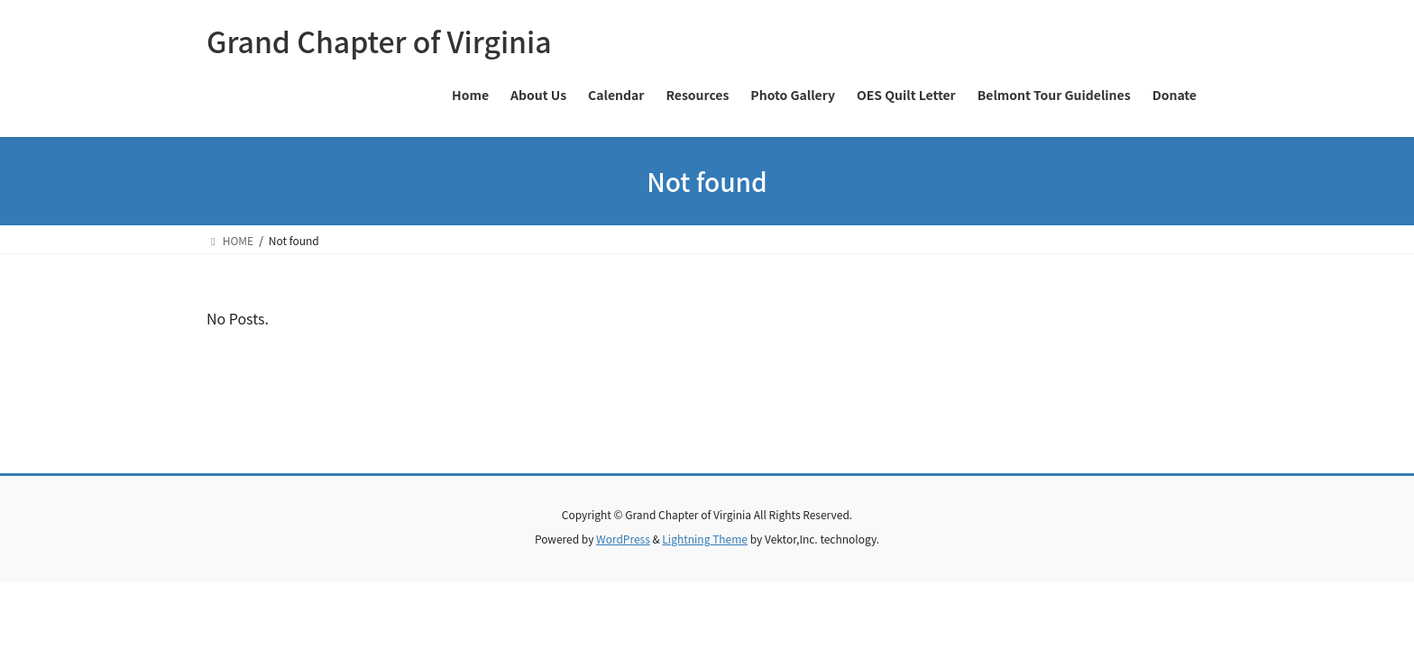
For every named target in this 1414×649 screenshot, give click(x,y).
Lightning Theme (705, 538)
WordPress (623, 538)
